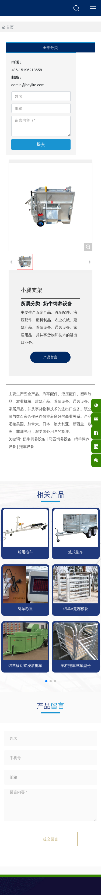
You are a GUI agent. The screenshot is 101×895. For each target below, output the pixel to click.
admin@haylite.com (27, 85)
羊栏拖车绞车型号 (76, 665)
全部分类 (50, 47)
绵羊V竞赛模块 (75, 609)
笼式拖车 (75, 552)
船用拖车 (25, 552)
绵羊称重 (25, 609)
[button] (46, 681)
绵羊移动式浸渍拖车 (25, 665)
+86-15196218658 (26, 70)
